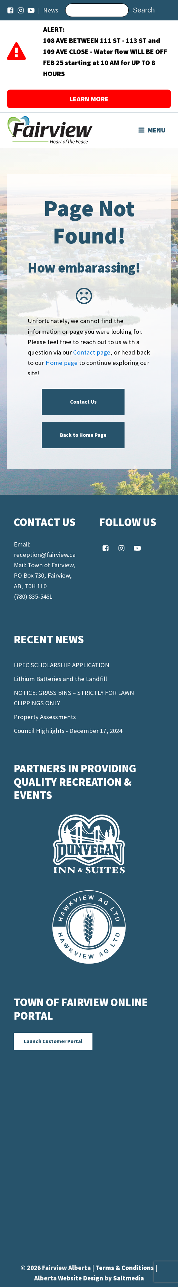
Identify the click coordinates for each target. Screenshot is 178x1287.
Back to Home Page (83, 435)
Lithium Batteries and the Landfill (60, 679)
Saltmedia (128, 1278)
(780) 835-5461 (33, 596)
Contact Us (83, 401)
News (50, 10)
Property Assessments (45, 717)
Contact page (91, 352)
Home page (62, 363)
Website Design (81, 1278)
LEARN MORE (89, 98)
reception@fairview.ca (45, 555)
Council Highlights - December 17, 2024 (68, 731)
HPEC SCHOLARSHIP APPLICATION (61, 665)
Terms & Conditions (125, 1268)
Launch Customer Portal (53, 1041)
